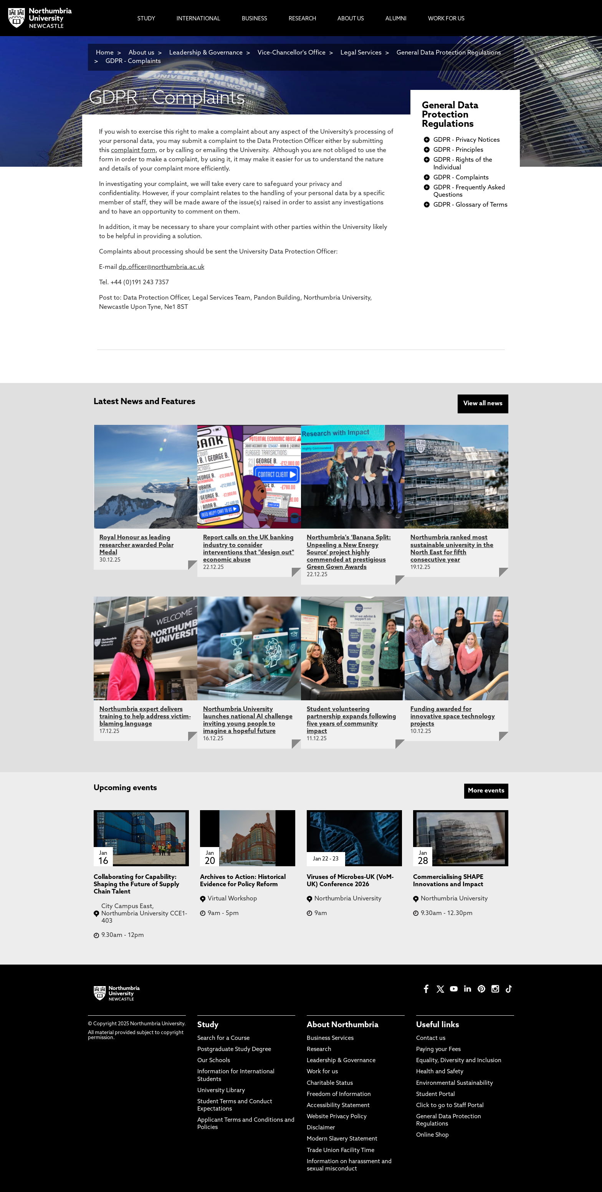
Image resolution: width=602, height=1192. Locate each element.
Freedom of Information (339, 1095)
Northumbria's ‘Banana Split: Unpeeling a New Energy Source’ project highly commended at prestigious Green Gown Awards (349, 552)
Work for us (322, 1072)
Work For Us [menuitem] (446, 19)
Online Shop (432, 1135)
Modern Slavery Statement (342, 1139)
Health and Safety (439, 1072)
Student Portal (435, 1095)
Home (105, 53)
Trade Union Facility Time (340, 1151)
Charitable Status (330, 1083)
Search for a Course (223, 1038)
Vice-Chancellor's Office (292, 53)
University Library (221, 1091)
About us (141, 53)
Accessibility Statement (338, 1106)
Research (319, 1050)
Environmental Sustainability (454, 1083)
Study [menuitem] (146, 19)
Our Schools (213, 1061)
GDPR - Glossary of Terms (470, 205)
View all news (483, 404)
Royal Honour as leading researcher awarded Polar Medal (136, 545)
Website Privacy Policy (337, 1117)
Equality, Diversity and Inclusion (458, 1061)
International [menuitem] (198, 19)
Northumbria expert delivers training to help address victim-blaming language (145, 716)
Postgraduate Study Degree (234, 1050)
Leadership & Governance (206, 53)
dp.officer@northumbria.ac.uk (161, 267)
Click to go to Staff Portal (450, 1106)
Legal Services (361, 53)
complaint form (133, 151)
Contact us (430, 1038)
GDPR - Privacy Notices (466, 140)
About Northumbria (343, 1025)
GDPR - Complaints (133, 61)
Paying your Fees (438, 1050)
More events (486, 791)
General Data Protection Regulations (450, 115)
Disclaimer (321, 1128)
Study (207, 1025)
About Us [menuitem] (350, 19)
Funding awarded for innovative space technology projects (452, 716)
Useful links (437, 1025)
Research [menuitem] (302, 19)
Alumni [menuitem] (396, 19)
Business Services (330, 1038)
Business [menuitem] (254, 19)
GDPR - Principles (458, 150)
